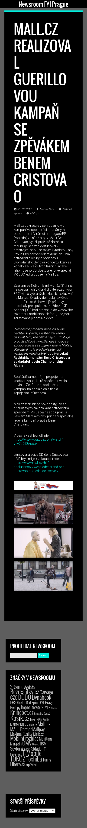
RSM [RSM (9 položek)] (43, 744)
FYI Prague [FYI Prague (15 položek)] (47, 702)
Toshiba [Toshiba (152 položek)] (34, 758)
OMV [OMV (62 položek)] (27, 743)
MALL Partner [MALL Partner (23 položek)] (21, 729)
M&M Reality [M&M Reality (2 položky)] (43, 719)
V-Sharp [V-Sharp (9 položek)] (24, 765)
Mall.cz (34, 213)
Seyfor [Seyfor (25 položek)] (15, 748)
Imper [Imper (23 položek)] (25, 707)
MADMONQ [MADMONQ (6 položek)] (17, 724)
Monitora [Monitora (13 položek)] (45, 738)
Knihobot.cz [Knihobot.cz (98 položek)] (21, 712)
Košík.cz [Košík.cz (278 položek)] (19, 718)
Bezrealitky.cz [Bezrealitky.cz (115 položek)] (24, 691)
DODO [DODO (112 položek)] (24, 696)
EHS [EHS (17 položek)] (13, 702)
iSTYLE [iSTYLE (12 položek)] (45, 707)
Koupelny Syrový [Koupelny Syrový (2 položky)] (42, 713)
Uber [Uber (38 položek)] (14, 764)
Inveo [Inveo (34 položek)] (35, 707)
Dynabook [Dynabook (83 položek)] (41, 697)
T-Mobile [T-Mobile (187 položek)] (32, 753)
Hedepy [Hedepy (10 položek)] (15, 707)
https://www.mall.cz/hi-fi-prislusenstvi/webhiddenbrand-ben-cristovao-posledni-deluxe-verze (39, 467)
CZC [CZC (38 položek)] (13, 697)
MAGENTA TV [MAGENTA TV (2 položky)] (31, 725)
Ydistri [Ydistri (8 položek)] (34, 765)
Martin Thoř (47, 209)
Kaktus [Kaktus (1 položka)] (54, 708)
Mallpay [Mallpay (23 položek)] (38, 729)
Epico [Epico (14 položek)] (35, 702)
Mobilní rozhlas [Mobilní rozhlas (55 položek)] (24, 738)
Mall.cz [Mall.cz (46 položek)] (44, 724)
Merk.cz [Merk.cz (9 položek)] (38, 734)
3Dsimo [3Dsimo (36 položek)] (16, 686)
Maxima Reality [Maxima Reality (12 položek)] (21, 734)
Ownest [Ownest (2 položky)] (35, 744)
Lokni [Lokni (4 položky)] (33, 719)
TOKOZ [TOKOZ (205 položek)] (17, 758)
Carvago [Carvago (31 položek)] (46, 692)
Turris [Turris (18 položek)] (47, 759)
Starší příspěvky (19, 810)
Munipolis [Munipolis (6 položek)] (16, 743)
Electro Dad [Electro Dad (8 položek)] (24, 702)
